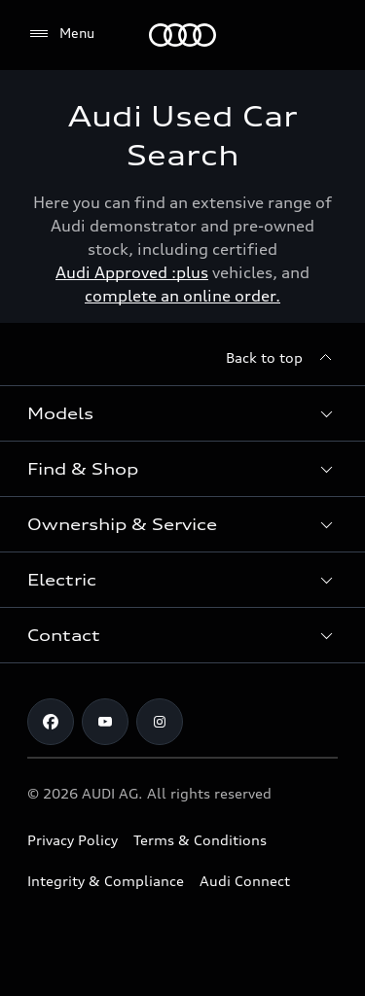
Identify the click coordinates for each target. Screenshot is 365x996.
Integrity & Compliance (105, 880)
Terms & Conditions (200, 840)
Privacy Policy (72, 840)
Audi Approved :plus (131, 272)
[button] (182, 413)
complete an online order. (182, 295)
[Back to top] (282, 358)
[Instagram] (159, 721)
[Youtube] (105, 721)
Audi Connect (245, 880)
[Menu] (182, 35)
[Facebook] (50, 721)
